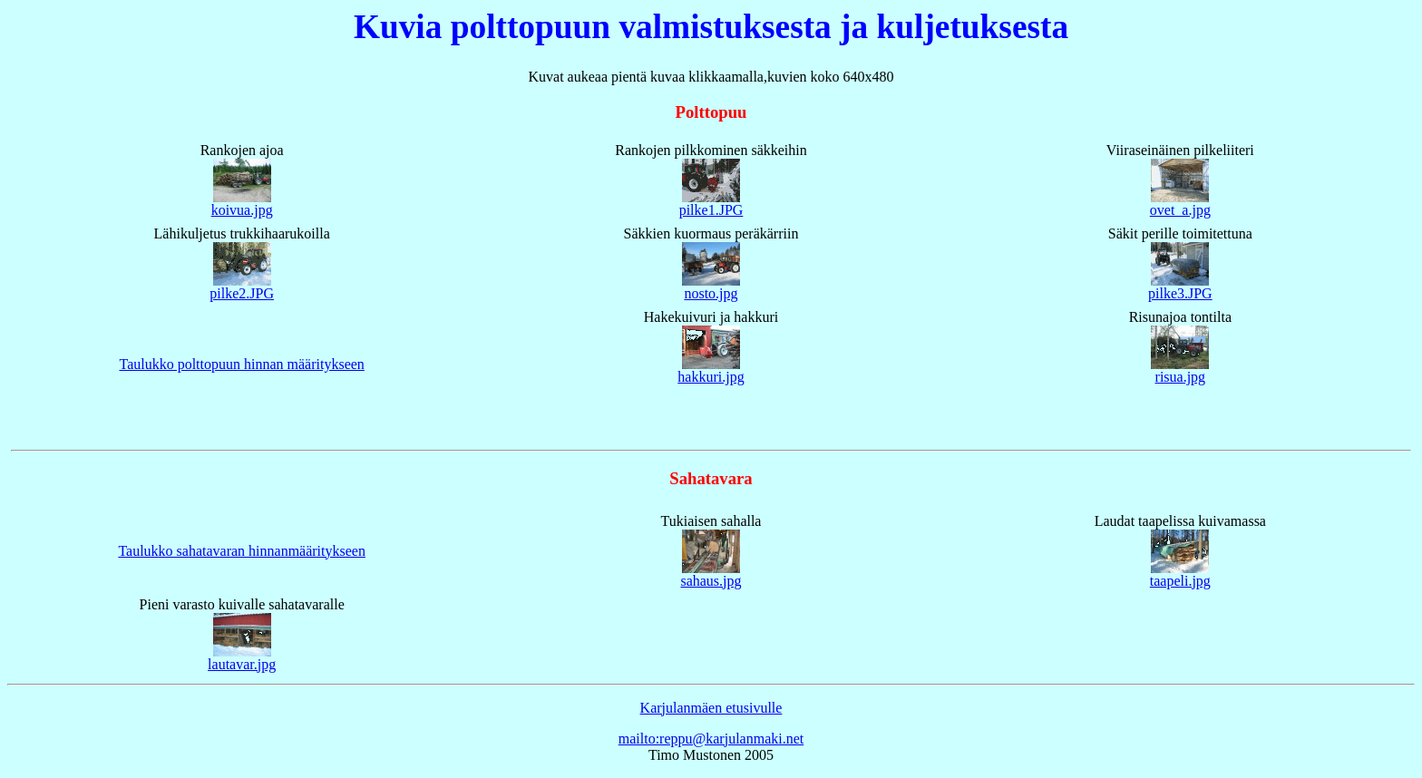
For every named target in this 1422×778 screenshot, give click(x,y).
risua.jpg (1180, 376)
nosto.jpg (710, 293)
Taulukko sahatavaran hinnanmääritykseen (241, 551)
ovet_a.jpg (1180, 210)
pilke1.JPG (711, 210)
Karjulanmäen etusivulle (711, 707)
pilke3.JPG (1180, 293)
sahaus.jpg (710, 580)
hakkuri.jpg (710, 376)
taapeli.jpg (1180, 580)
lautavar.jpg (242, 664)
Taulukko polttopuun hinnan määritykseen (241, 364)
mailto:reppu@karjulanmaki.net (711, 738)
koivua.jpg (242, 210)
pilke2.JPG (241, 293)
